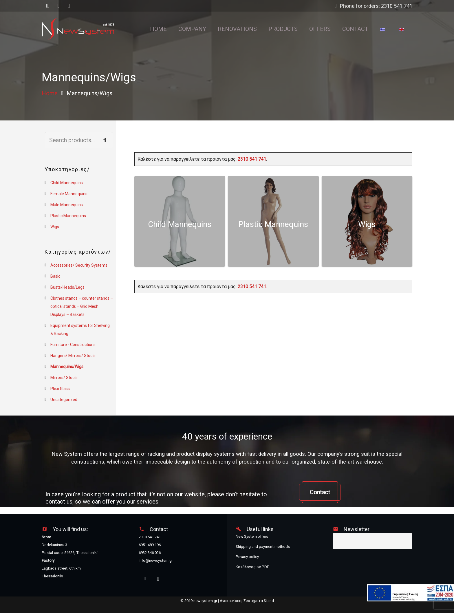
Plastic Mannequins (68, 215)
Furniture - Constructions (73, 344)
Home (50, 93)
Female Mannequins (68, 193)
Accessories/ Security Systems (78, 265)
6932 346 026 (150, 552)
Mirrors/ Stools (64, 377)
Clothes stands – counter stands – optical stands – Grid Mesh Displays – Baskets (81, 306)
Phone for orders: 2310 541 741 (376, 6)
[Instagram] (158, 579)
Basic (55, 276)
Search (105, 140)
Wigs (54, 226)
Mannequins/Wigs (66, 366)
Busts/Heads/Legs (67, 287)
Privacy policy (247, 557)
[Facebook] (145, 579)
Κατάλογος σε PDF (252, 567)
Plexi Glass (60, 388)
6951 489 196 (150, 545)
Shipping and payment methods (263, 546)
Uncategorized (63, 399)
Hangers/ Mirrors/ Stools (73, 355)
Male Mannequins (66, 204)
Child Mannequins (66, 182)
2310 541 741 (252, 159)
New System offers (252, 536)
